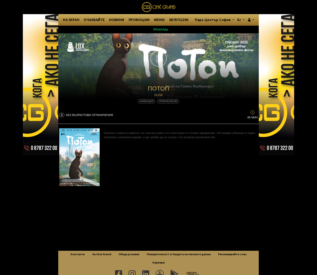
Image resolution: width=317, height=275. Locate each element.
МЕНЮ (159, 20)
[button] (251, 20)
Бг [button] (239, 20)
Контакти (78, 254)
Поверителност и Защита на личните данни (179, 254)
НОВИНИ (116, 20)
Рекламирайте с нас (232, 254)
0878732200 (178, 20)
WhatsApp (158, 29)
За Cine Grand (101, 254)
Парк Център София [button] (213, 20)
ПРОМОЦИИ (139, 20)
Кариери (158, 262)
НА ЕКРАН (71, 20)
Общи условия (129, 254)
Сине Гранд (158, 7)
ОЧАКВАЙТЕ (94, 20)
